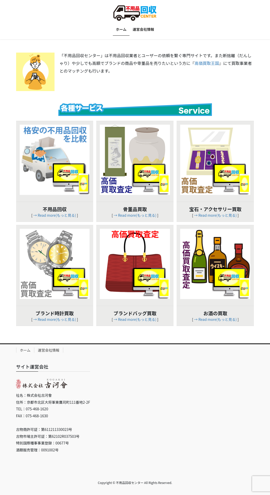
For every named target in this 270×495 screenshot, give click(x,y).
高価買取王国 (207, 63)
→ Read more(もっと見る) (54, 215)
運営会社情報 (48, 350)
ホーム (25, 350)
